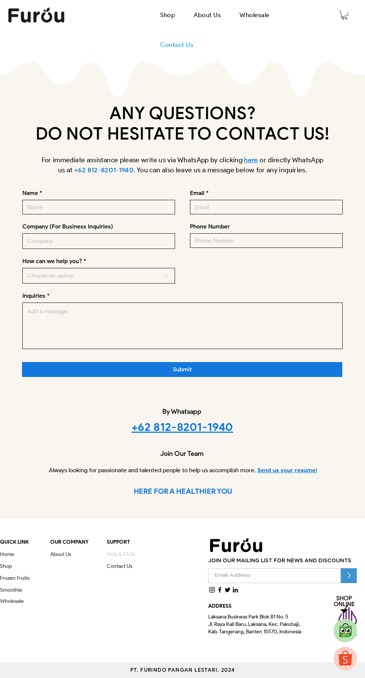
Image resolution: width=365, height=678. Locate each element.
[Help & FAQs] (123, 554)
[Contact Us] (122, 566)
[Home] (8, 554)
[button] (167, 15)
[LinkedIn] (235, 590)
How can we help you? (52, 261)
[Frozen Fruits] (20, 578)
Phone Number (210, 227)
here (251, 160)
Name (30, 193)
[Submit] (182, 369)
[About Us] (63, 554)
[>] (349, 575)
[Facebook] (219, 590)
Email (197, 193)
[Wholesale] (14, 601)
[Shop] (8, 566)
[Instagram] (212, 590)
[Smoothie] (21, 590)
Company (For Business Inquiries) (67, 227)
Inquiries (33, 296)
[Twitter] (227, 590)
